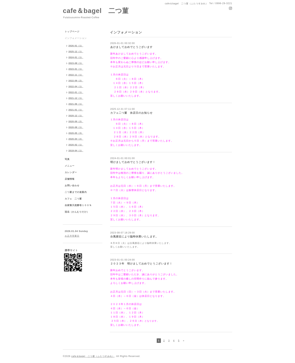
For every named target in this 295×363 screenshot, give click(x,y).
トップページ (72, 31)
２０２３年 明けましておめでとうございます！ (141, 263)
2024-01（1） (75, 57)
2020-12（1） (75, 115)
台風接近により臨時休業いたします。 (134, 236)
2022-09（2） (75, 81)
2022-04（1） (75, 86)
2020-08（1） (75, 127)
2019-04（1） (75, 150)
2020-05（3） (75, 133)
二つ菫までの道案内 (76, 192)
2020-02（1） (75, 145)
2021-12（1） (75, 98)
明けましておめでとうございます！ (132, 162)
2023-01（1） (75, 69)
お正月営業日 (72, 236)
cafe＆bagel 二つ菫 (96, 10)
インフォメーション (76, 38)
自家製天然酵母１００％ (78, 205)
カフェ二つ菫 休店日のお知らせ (131, 112)
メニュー (70, 165)
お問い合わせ (72, 185)
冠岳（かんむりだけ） (77, 212)
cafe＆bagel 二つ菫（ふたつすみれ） (93, 356)
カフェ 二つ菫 (73, 198)
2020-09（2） (75, 121)
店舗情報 (70, 179)
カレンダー (71, 172)
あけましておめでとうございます (131, 47)
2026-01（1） (75, 46)
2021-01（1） (75, 110)
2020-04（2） (75, 139)
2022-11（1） (75, 75)
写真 (67, 159)
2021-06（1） (75, 104)
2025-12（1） (75, 51)
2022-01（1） (75, 92)
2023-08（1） (75, 63)
